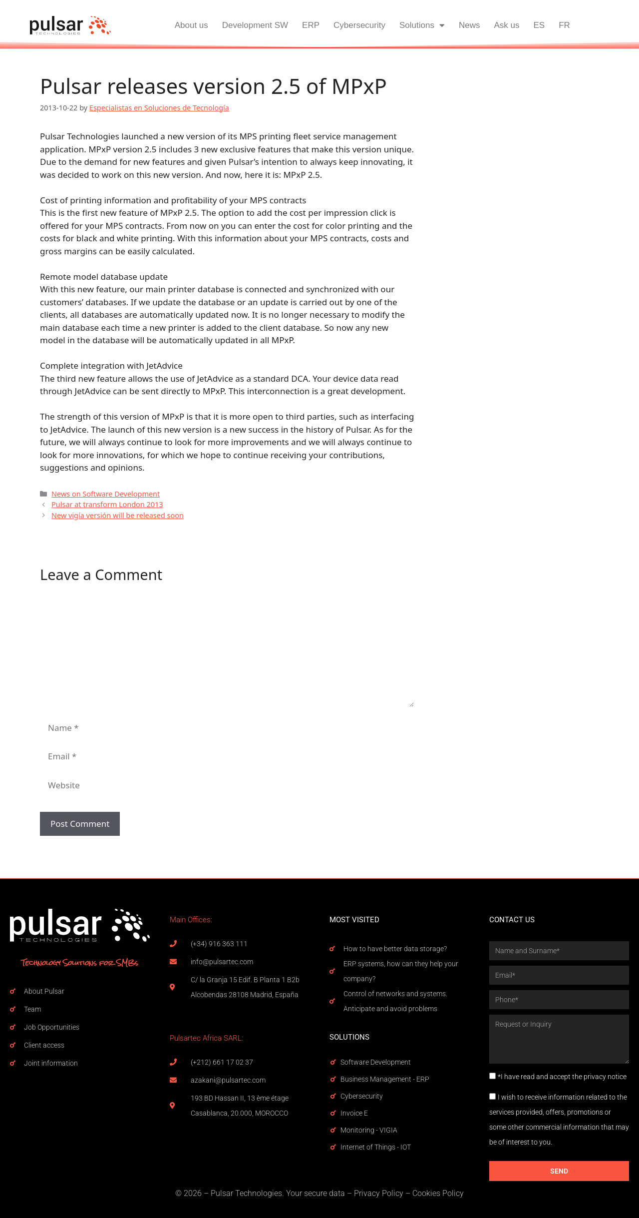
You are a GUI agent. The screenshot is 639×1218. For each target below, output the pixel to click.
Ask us (506, 25)
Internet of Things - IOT (375, 1147)
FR (564, 25)
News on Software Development (105, 494)
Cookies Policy (438, 1193)
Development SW (255, 25)
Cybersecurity (359, 25)
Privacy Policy (378, 1193)
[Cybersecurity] (332, 1096)
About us (191, 25)
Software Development (375, 1062)
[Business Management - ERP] (332, 1079)
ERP (311, 25)
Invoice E (354, 1113)
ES (539, 25)
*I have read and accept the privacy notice (562, 1077)
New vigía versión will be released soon (117, 515)
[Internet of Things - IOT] (332, 1147)
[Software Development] (332, 1062)
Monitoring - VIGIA (368, 1130)
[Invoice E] (332, 1113)
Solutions (422, 25)
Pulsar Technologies (246, 1193)
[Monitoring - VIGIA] (332, 1130)
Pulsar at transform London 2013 (107, 504)
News (469, 25)
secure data (324, 1193)
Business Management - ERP (384, 1079)
